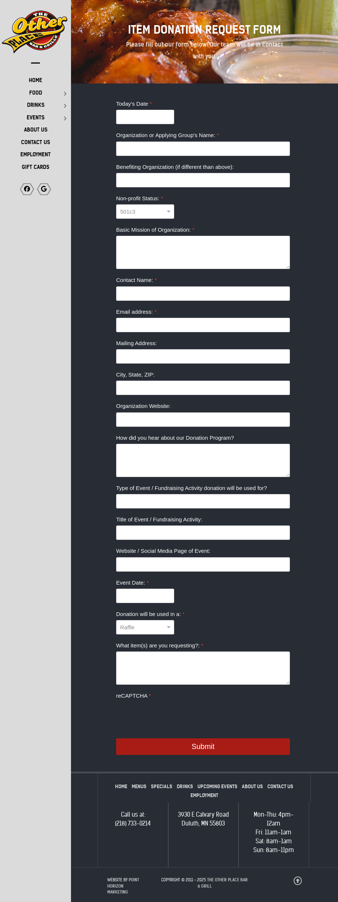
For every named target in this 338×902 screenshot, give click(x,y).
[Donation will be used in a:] (145, 627)
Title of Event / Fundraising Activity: (159, 519)
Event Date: (132, 582)
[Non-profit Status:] (145, 211)
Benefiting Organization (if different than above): (175, 167)
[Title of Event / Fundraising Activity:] (203, 532)
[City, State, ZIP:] (203, 388)
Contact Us (280, 786)
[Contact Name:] (203, 293)
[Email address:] (203, 325)
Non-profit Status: (139, 198)
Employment (204, 795)
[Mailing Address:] (203, 356)
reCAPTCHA (133, 695)
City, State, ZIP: (135, 374)
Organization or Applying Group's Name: (167, 135)
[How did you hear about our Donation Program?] (203, 460)
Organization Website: (143, 406)
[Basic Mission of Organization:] (203, 252)
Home (121, 786)
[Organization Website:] (203, 419)
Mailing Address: (136, 343)
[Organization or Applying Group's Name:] (203, 149)
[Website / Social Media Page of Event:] (203, 564)
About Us (252, 786)
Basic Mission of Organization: (155, 230)
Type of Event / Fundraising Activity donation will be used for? (191, 488)
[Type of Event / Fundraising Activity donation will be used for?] (203, 501)
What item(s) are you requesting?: (159, 645)
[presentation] (172, 716)
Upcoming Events (217, 786)
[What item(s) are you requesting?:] (203, 668)
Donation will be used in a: (150, 614)
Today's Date (134, 104)
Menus (139, 786)
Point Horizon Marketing (123, 886)
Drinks (185, 786)
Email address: (136, 312)
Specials (161, 786)
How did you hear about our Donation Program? (175, 438)
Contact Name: (136, 280)
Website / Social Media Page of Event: (163, 551)
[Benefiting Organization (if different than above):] (203, 180)
